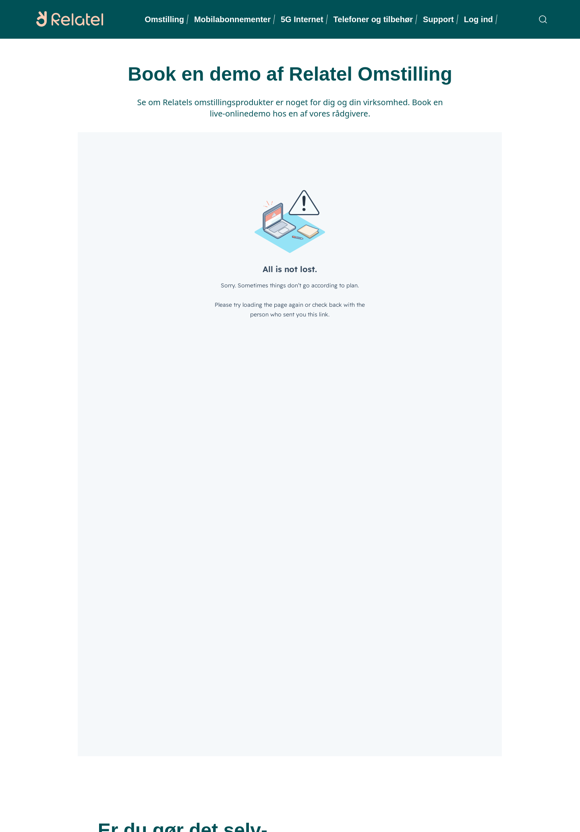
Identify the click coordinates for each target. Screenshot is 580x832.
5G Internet (302, 19)
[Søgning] (543, 19)
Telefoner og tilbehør (373, 19)
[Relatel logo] (67, 19)
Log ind (478, 19)
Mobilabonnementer (232, 19)
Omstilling (164, 19)
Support (438, 19)
